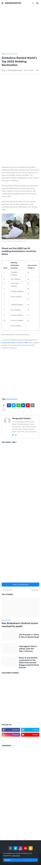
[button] (2, 3)
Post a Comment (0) (20, 585)
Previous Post (7, 590)
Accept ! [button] (8, 860)
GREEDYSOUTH (13, 3)
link (10, 335)
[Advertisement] (20, 29)
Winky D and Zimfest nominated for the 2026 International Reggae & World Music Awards (29, 663)
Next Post (34, 590)
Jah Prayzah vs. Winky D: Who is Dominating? (29, 636)
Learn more (16, 856)
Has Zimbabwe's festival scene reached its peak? (20, 625)
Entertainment (12, 54)
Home (4, 54)
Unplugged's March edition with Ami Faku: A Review (28, 648)
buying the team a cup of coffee (15, 342)
